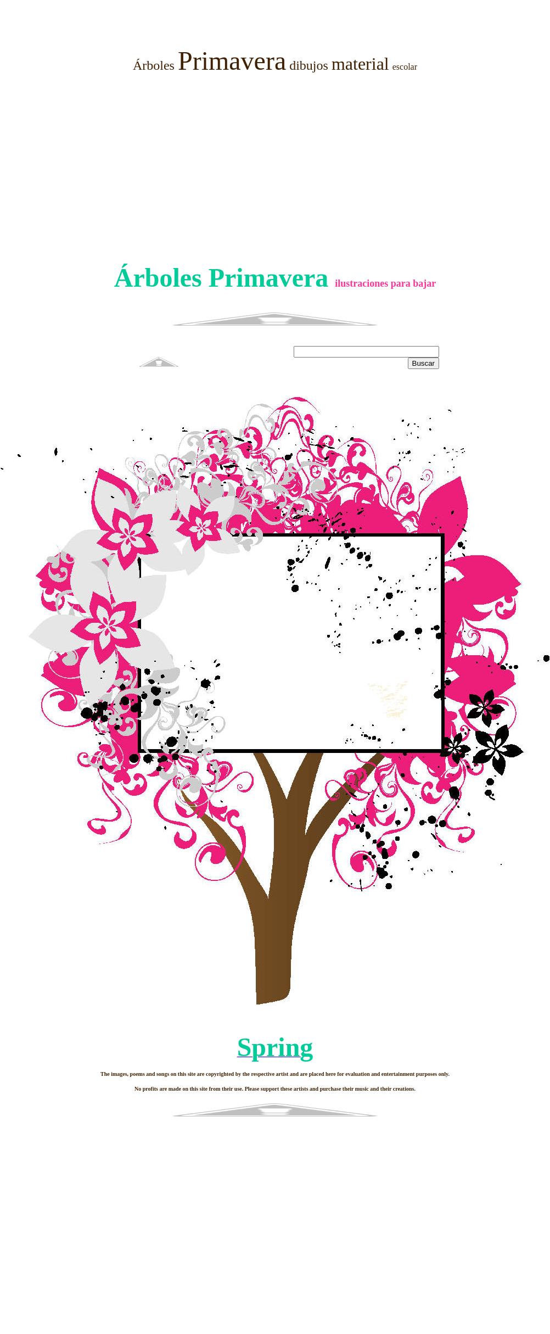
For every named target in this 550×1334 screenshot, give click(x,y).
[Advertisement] (275, 169)
